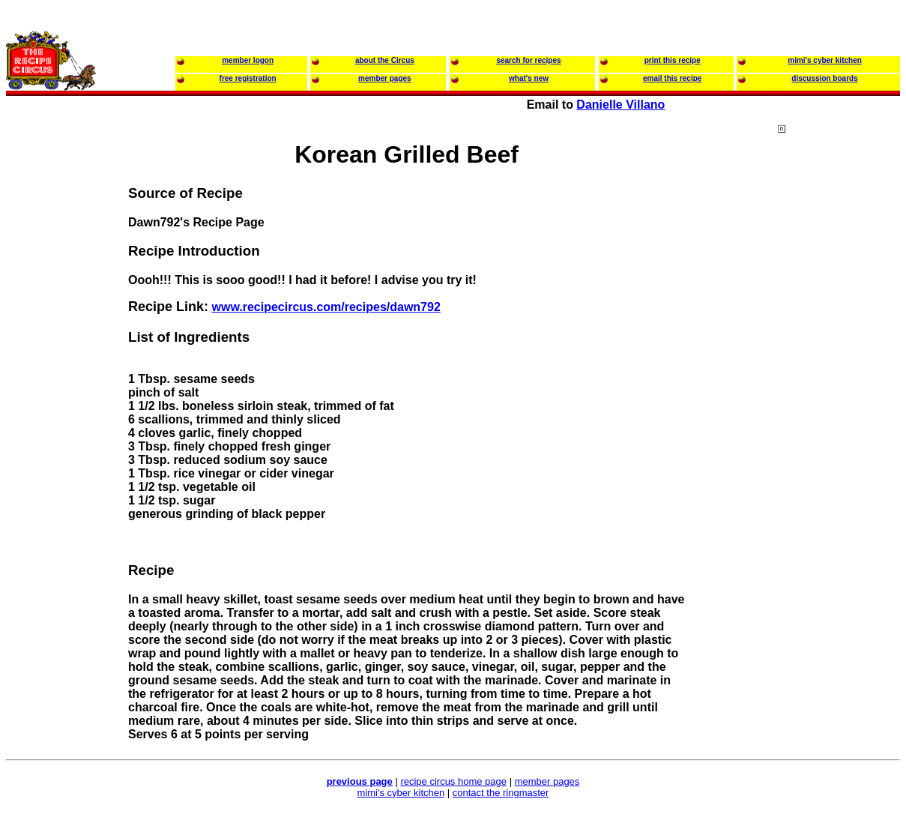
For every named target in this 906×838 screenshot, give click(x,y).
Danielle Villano (620, 104)
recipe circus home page (453, 781)
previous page (360, 781)
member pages (547, 781)
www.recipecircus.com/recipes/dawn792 (325, 307)
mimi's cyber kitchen (401, 792)
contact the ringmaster (501, 792)
